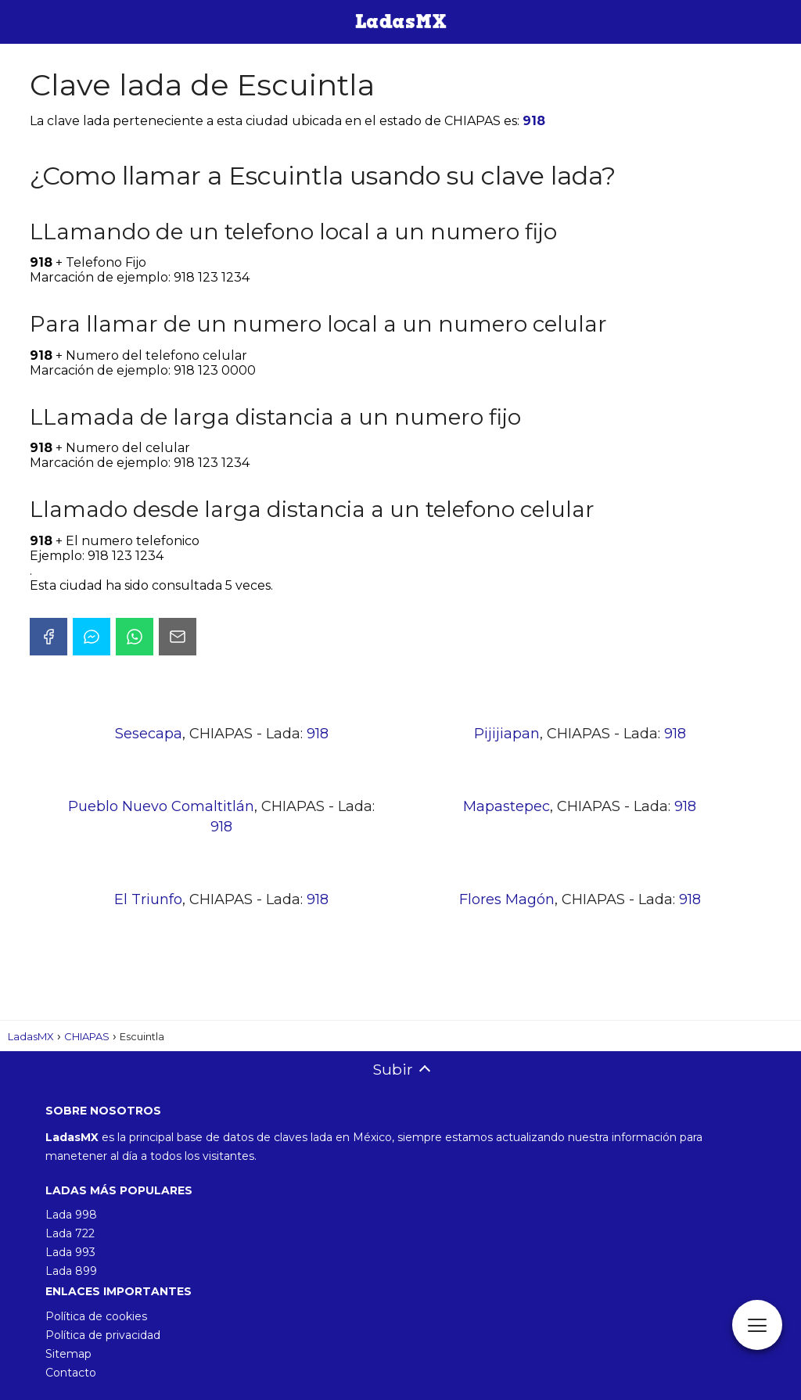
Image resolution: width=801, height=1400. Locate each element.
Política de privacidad (102, 1335)
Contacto (70, 1373)
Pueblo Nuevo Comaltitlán (161, 806)
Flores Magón (507, 899)
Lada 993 (70, 1252)
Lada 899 (71, 1271)
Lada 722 (70, 1233)
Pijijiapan (507, 733)
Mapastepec (506, 806)
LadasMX (31, 1036)
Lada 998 (71, 1215)
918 (534, 120)
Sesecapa (148, 733)
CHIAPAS (87, 1036)
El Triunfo (148, 899)
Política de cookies (96, 1316)
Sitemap (68, 1354)
